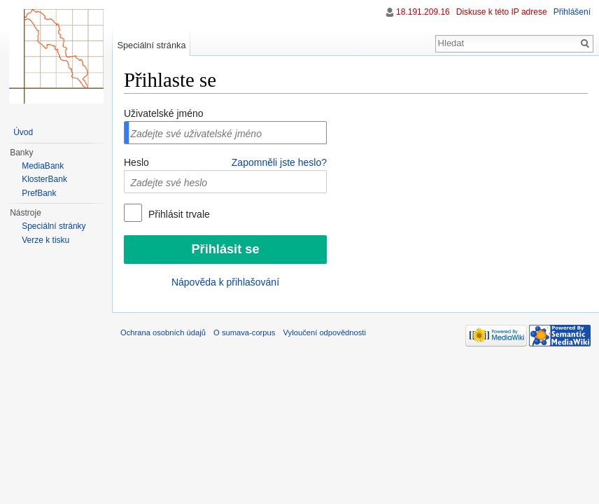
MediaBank (43, 166)
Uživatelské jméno (164, 113)
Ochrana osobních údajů (163, 332)
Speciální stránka (151, 45)
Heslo (136, 162)
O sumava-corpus (244, 332)
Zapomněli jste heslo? (279, 162)
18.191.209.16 (423, 12)
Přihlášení (572, 12)
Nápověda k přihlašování (225, 282)
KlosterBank (44, 179)
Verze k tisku (45, 240)
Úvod (23, 132)
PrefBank (39, 193)
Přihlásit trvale (178, 214)
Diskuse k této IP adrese (501, 12)
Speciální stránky (53, 226)
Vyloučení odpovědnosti (324, 332)
